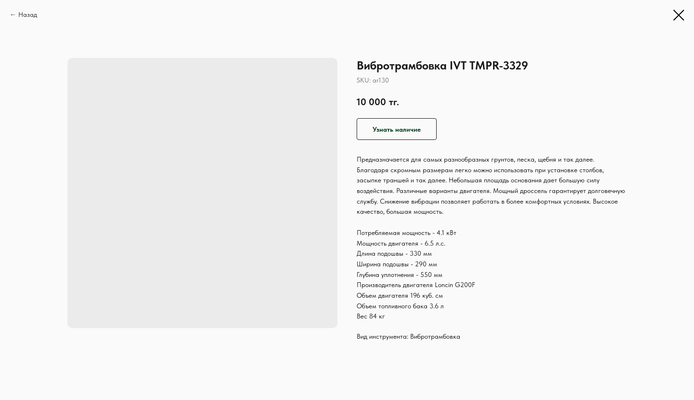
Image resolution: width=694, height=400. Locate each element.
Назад (27, 14)
